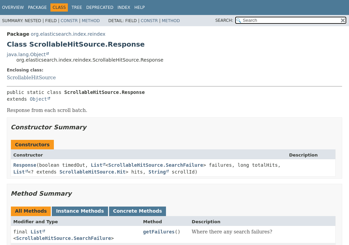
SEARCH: (224, 20)
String (157, 172)
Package (37, 7)
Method (91, 20)
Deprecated (99, 7)
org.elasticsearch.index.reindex (68, 34)
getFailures (159, 231)
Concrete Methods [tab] (137, 211)
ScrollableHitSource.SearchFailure (155, 165)
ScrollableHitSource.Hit (92, 172)
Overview (13, 7)
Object (38, 99)
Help (139, 7)
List (97, 165)
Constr (69, 20)
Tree (77, 7)
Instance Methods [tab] (80, 211)
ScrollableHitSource (31, 77)
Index (124, 7)
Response (24, 165)
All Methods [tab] (31, 211)
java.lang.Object (26, 54)
